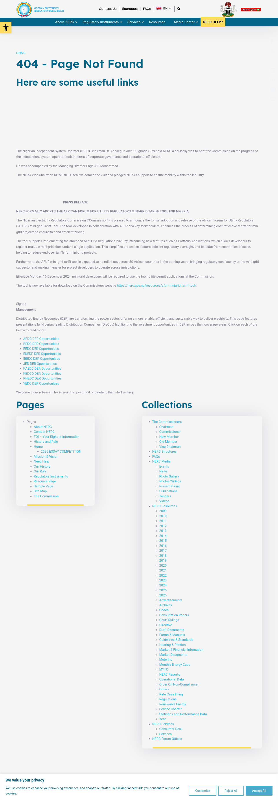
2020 (163, 566)
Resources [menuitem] (157, 22)
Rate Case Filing (171, 694)
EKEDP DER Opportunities (42, 354)
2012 (163, 526)
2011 (163, 521)
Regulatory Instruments (51, 476)
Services (165, 734)
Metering (165, 660)
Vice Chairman (170, 447)
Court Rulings (169, 620)
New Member (169, 437)
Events (164, 466)
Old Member (168, 442)
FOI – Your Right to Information (56, 437)
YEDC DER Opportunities (41, 383)
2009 (163, 511)
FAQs (156, 457)
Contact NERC (44, 432)
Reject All (231, 791)
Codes (164, 610)
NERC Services (163, 724)
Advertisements (170, 600)
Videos (164, 501)
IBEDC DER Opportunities (41, 359)
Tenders (165, 496)
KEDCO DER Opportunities (42, 374)
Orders (164, 689)
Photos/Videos (170, 481)
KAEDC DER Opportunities (42, 369)
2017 (163, 551)
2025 (163, 590)
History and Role (46, 442)
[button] (5, 27)
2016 (163, 546)
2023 (163, 580)
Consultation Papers (174, 615)
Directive (165, 625)
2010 (163, 516)
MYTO (163, 669)
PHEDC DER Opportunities (42, 378)
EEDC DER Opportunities (41, 349)
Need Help (41, 461)
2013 (163, 531)
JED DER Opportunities (40, 364)
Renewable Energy (172, 704)
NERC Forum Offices (167, 739)
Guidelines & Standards (176, 640)
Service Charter (170, 709)
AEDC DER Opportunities (41, 339)
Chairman (166, 427)
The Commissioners (167, 422)
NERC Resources (164, 506)
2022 (163, 575)
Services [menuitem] (134, 22)
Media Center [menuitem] (184, 22)
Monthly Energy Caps (174, 665)
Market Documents (173, 655)
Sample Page (43, 486)
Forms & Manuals (172, 635)
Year (162, 719)
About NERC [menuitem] (64, 22)
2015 (163, 541)
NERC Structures (164, 451)
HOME (21, 53)
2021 (163, 570)
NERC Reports (169, 674)
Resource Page (45, 481)
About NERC (43, 427)
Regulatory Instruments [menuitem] (101, 22)
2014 (163, 536)
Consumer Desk (171, 729)
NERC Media (161, 461)
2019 (163, 560)
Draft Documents (171, 630)
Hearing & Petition (172, 645)
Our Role (40, 471)
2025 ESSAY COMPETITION (61, 451)
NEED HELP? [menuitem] (213, 22)
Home (38, 447)
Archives (165, 605)
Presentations (169, 486)
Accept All (259, 791)
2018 (163, 556)
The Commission (46, 496)
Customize (202, 791)
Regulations (168, 699)
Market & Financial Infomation (181, 650)
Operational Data (171, 679)
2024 (163, 585)
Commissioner (170, 432)
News (163, 471)
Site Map (40, 491)
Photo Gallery (169, 476)
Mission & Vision (46, 457)
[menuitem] (272, 42)
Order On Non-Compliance (178, 684)
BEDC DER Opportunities (41, 344)
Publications (168, 491)
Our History (42, 466)
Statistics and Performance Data (183, 714)
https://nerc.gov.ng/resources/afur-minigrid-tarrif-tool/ (156, 286)
